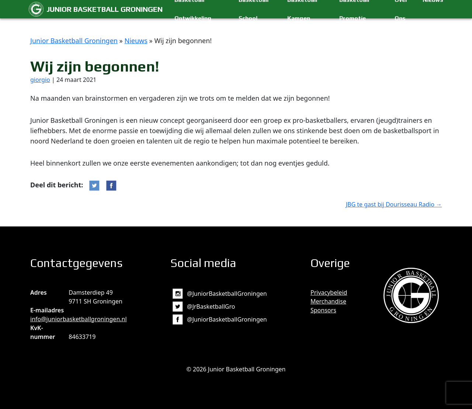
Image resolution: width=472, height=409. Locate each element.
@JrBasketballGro (211, 306)
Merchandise (328, 301)
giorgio (40, 80)
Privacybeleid (328, 292)
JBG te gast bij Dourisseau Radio (394, 204)
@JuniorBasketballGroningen (227, 294)
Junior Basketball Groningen (104, 9)
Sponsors (323, 310)
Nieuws (135, 40)
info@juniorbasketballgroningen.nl (78, 319)
